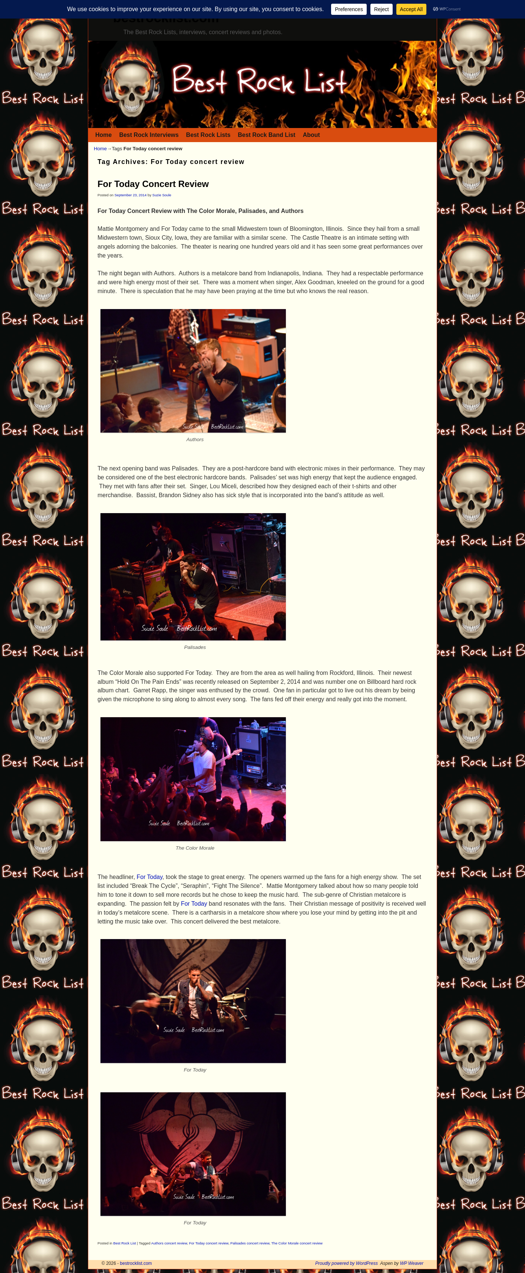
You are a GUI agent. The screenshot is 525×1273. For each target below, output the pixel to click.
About (311, 135)
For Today (149, 877)
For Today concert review (208, 1243)
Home (103, 135)
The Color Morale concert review (297, 1243)
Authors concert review (169, 1243)
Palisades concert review (249, 1243)
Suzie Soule (161, 195)
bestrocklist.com (136, 1263)
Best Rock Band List (266, 135)
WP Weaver (411, 1263)
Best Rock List (124, 1243)
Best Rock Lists (208, 135)
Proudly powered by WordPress (346, 1263)
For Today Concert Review (153, 184)
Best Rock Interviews (148, 135)
